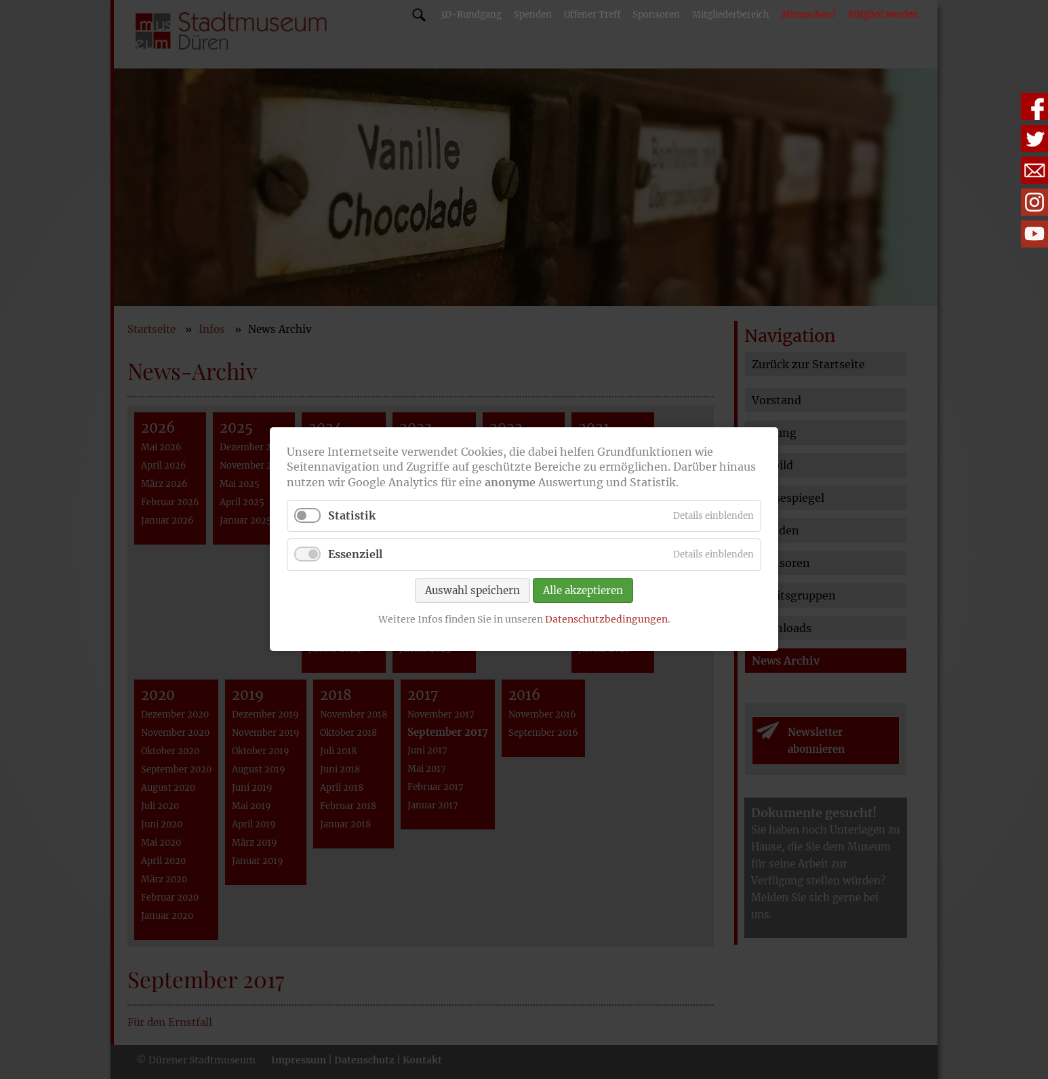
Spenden (533, 14)
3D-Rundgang (471, 14)
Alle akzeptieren (583, 590)
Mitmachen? (809, 14)
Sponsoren (656, 14)
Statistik (352, 516)
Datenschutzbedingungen (606, 619)
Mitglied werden (883, 14)
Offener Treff (592, 14)
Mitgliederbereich (730, 14)
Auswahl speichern (472, 590)
